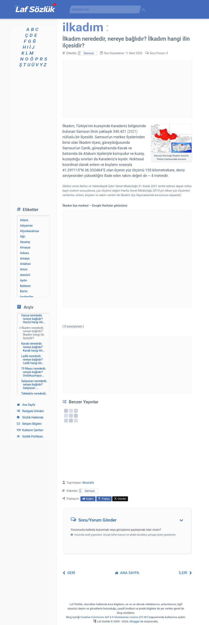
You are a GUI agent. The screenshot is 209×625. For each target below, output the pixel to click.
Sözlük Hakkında (30, 417)
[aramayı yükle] (103, 9)
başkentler (26, 296)
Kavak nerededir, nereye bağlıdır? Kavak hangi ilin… (32, 347)
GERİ (68, 573)
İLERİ (185, 573)
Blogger (135, 621)
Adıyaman (26, 225)
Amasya (25, 247)
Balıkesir (25, 286)
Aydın (23, 280)
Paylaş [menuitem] (104, 498)
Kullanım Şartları (30, 430)
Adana (24, 220)
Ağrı (22, 236)
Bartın (24, 291)
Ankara (24, 253)
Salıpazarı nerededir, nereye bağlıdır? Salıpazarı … (34, 384)
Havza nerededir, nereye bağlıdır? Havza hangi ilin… (33, 319)
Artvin (24, 269)
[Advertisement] (127, 88)
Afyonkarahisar (29, 231)
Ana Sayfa (26, 404)
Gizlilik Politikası (30, 436)
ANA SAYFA (127, 573)
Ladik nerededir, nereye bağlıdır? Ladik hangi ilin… (32, 359)
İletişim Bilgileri (29, 423)
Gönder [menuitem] (120, 498)
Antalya (25, 258)
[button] (129, 521)
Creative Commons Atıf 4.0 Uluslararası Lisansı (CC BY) (114, 617)
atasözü (25, 275)
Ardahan (25, 263)
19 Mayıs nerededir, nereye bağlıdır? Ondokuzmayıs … (33, 372)
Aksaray (25, 242)
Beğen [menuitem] (87, 498)
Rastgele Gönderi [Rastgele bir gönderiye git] (30, 411)
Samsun (88, 53)
